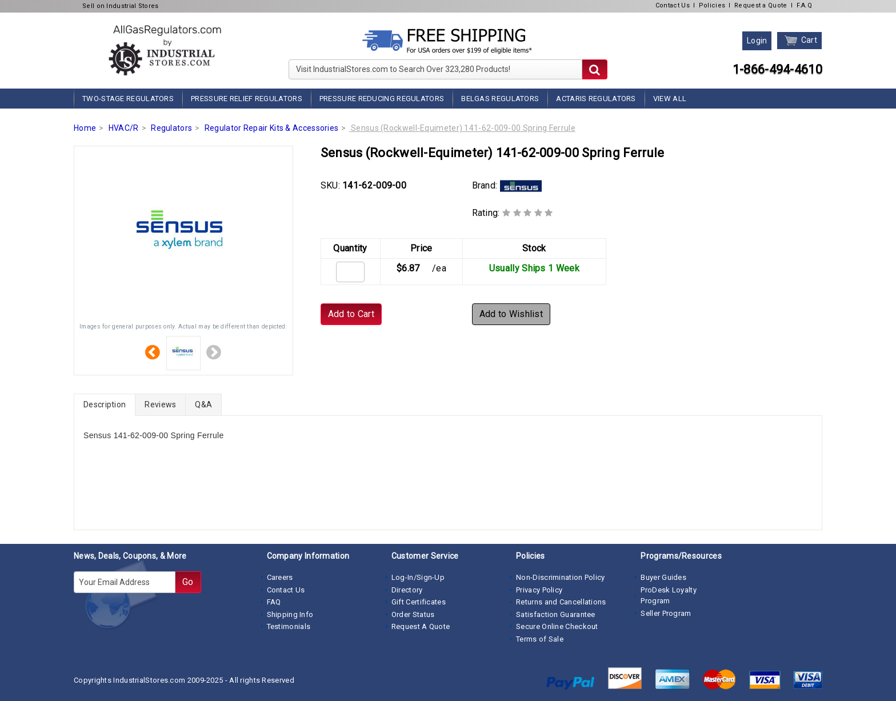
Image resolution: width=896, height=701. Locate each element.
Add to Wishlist (511, 314)
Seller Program (666, 613)
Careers (280, 577)
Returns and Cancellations (561, 602)
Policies (712, 5)
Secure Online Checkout (557, 626)
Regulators (171, 128)
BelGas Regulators (500, 98)
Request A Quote (420, 626)
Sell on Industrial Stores (120, 6)
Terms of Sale (539, 639)
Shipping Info (290, 614)
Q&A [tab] (203, 404)
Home (85, 128)
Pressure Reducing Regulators (381, 98)
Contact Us (672, 5)
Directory (407, 590)
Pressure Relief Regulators (246, 98)
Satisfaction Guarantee (555, 614)
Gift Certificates (418, 602)
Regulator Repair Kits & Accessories (272, 128)
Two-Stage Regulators (128, 98)
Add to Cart (351, 314)
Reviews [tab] (160, 404)
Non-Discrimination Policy (560, 577)
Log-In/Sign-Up (418, 577)
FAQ (274, 602)
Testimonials (289, 626)
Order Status (413, 614)
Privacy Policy (539, 590)
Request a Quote (760, 5)
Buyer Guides (663, 577)
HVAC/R (124, 128)
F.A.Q (805, 5)
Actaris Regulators (595, 98)
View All (669, 98)
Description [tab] (104, 404)
